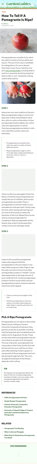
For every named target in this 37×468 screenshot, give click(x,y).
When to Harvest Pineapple (14, 432)
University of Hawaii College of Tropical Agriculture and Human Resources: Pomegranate (18, 412)
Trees (4, 12)
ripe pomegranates (13, 70)
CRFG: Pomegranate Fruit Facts (15, 397)
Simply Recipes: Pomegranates (15, 401)
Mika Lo (6, 23)
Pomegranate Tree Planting (14, 428)
